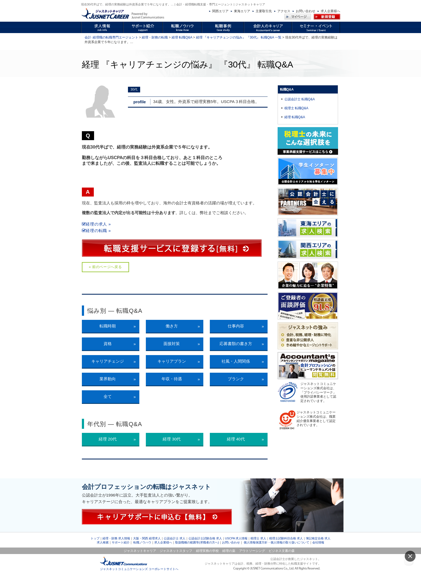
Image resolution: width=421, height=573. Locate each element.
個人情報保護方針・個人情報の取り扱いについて (276, 542)
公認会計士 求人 (174, 538)
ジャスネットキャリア (140, 551)
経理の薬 (228, 551)
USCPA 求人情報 (236, 538)
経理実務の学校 (207, 551)
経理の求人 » (96, 224)
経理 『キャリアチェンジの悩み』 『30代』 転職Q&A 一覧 (238, 37)
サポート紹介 (121, 542)
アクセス (283, 11)
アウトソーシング (252, 551)
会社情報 (318, 542)
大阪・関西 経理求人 (147, 538)
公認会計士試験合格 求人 (205, 538)
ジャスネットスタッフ (176, 551)
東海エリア (242, 11)
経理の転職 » (96, 230)
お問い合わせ (305, 11)
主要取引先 (264, 11)
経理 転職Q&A (182, 37)
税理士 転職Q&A (296, 108)
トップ (95, 538)
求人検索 (103, 542)
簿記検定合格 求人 (318, 538)
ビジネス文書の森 (282, 551)
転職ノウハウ (142, 542)
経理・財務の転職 (155, 37)
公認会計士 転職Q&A (299, 99)
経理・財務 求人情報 (116, 538)
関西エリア (220, 11)
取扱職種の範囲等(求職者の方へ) (197, 542)
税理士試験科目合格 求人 (286, 538)
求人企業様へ (330, 11)
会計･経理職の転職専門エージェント (111, 37)
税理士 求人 (258, 538)
